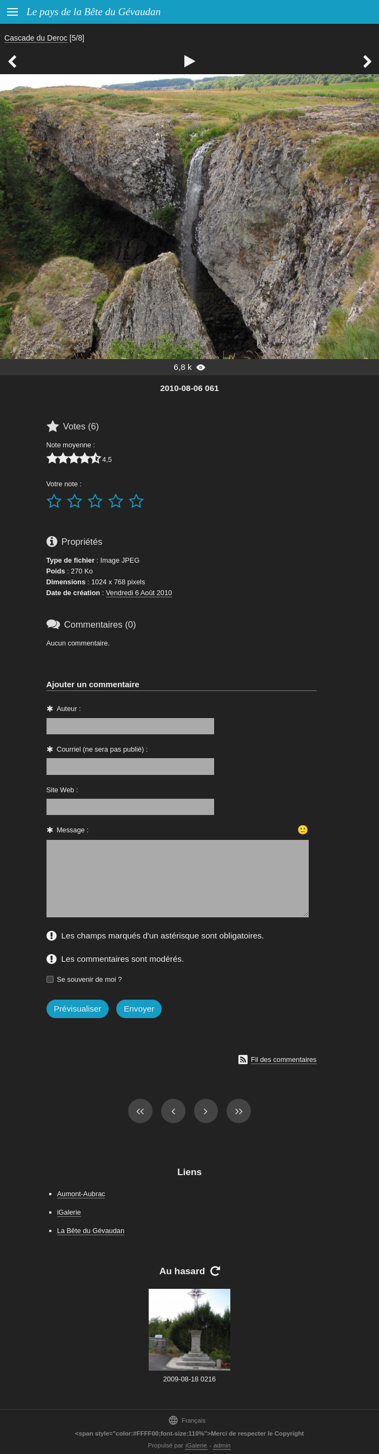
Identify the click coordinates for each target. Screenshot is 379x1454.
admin (222, 1445)
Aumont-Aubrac (81, 1194)
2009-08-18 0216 (189, 1379)
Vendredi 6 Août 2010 (139, 593)
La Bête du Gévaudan (91, 1231)
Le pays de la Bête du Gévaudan (93, 11)
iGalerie (69, 1212)
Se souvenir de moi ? (89, 979)
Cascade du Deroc (36, 38)
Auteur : (69, 709)
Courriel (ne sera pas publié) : (102, 749)
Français (186, 1420)
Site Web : (62, 790)
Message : (73, 830)
